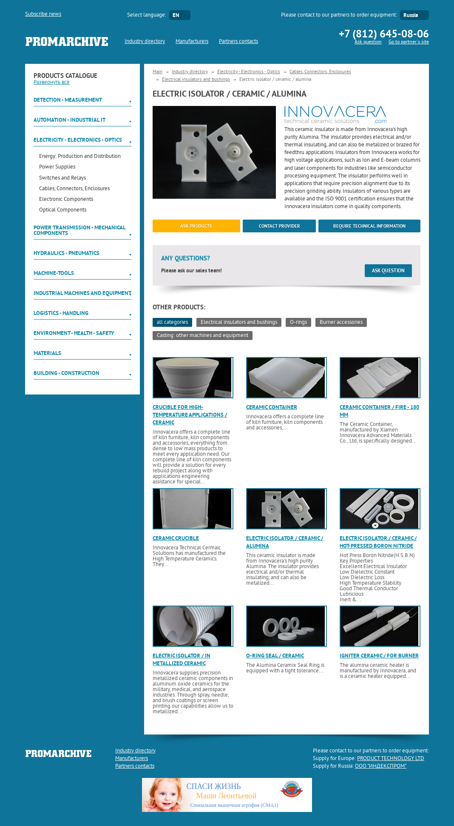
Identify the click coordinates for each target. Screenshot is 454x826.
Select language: (146, 15)
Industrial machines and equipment (82, 293)
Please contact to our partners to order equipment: (339, 15)
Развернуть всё (52, 82)
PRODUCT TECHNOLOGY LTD (390, 758)
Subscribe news (43, 14)
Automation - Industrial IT (69, 120)
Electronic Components (66, 200)
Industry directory (145, 41)
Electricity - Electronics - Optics (78, 140)
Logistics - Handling (61, 313)
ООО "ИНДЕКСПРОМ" (380, 766)
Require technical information (369, 226)
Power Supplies (57, 167)
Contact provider (279, 226)
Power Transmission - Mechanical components (79, 230)
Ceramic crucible (176, 538)
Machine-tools (54, 273)
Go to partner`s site (409, 42)
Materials (47, 353)
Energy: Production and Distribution (80, 157)
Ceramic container (271, 407)
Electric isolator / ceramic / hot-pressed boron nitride (378, 541)
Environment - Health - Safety (74, 333)
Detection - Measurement (68, 100)
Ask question (368, 42)
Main (157, 72)
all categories (172, 322)
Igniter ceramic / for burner (379, 655)
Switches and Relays (62, 178)
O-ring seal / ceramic (275, 655)
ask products (196, 226)
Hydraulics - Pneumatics (66, 253)
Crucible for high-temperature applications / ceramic (190, 414)
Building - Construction (66, 373)
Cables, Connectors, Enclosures (74, 189)
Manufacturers (192, 41)
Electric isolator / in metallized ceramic (181, 659)
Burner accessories (341, 322)
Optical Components (62, 210)
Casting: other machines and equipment (202, 335)
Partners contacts (238, 41)
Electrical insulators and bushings (196, 80)
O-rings (298, 322)
